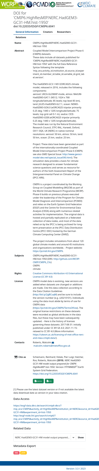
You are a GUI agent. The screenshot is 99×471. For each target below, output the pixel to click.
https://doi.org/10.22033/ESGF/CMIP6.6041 (55, 373)
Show (81, 437)
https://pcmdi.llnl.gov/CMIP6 (48, 251)
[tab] (27, 32)
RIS (49, 381)
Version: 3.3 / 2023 (76, 468)
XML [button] (16, 453)
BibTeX (38, 381)
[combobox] (15, 437)
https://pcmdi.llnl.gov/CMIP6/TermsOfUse (55, 307)
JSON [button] (23, 453)
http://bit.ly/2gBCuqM (45, 294)
